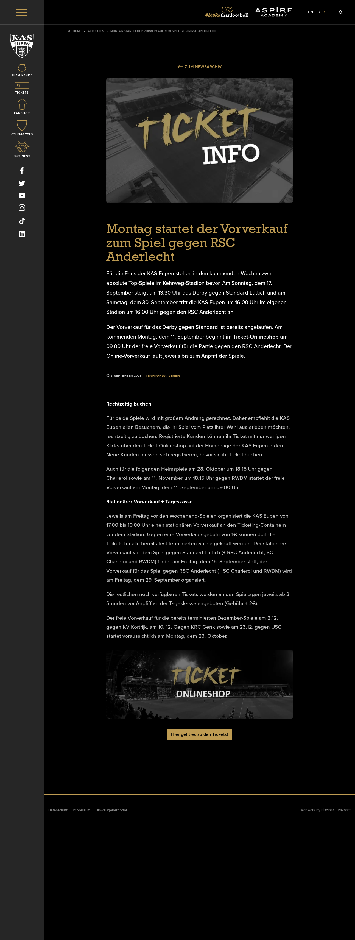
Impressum (81, 810)
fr (317, 12)
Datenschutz (58, 810)
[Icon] (22, 71)
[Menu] (22, 12)
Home (77, 31)
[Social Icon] (22, 171)
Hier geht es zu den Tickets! (199, 734)
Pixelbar (327, 810)
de (325, 12)
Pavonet (344, 810)
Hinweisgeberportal (111, 810)
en (310, 12)
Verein (174, 376)
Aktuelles (96, 31)
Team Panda (156, 376)
